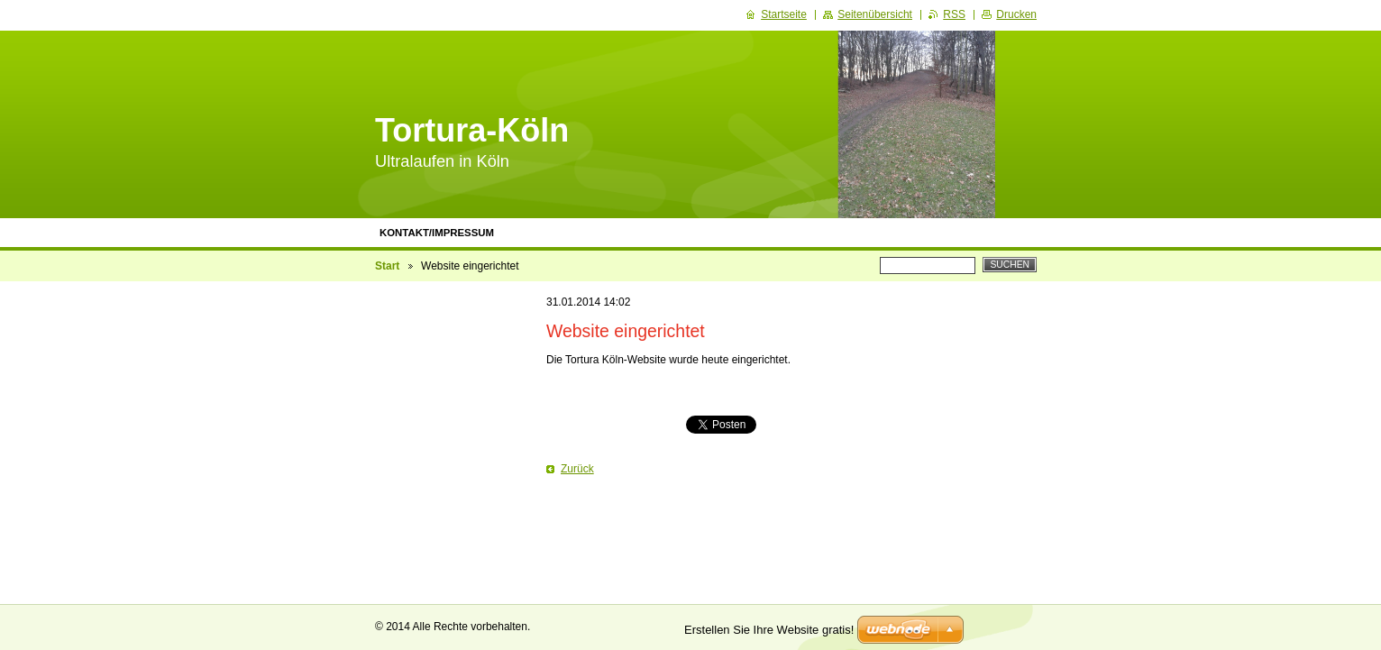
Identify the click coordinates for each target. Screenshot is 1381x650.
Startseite (784, 14)
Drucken (1016, 14)
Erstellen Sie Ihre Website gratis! (769, 629)
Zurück (577, 468)
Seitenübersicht (874, 14)
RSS (954, 14)
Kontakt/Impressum (437, 232)
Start (387, 266)
